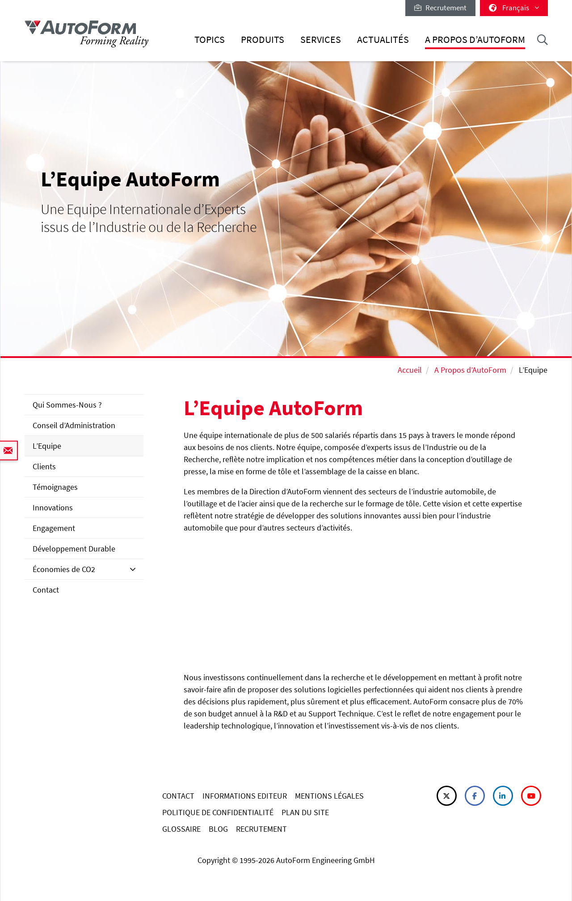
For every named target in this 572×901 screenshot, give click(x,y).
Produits (262, 40)
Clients (44, 466)
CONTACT (178, 796)
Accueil (410, 370)
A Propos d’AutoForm (475, 40)
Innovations (53, 507)
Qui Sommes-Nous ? (67, 405)
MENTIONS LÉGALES (329, 796)
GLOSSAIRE (181, 829)
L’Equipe (47, 446)
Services (320, 40)
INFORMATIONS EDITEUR (244, 796)
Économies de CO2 (64, 569)
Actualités (383, 40)
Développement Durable (74, 548)
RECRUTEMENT (261, 829)
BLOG (218, 829)
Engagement (54, 528)
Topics (209, 40)
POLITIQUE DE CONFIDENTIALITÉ (217, 812)
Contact (46, 590)
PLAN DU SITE (305, 812)
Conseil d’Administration (74, 425)
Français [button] (514, 8)
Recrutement (440, 8)
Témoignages (55, 487)
